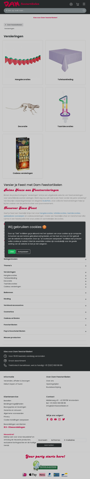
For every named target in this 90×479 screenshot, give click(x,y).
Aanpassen (23, 251)
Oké (12, 251)
